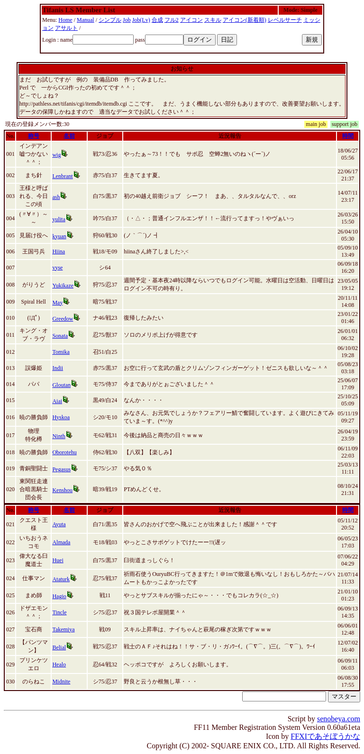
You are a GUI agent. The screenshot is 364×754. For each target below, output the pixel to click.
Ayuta (58, 524)
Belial (59, 647)
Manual (85, 20)
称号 (33, 136)
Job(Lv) (141, 20)
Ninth (58, 436)
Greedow (62, 318)
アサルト (66, 28)
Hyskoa (61, 417)
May (57, 302)
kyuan (59, 236)
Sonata (60, 335)
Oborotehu (64, 452)
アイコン (191, 20)
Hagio (59, 596)
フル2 (171, 20)
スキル (212, 20)
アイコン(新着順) (244, 20)
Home (65, 20)
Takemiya (63, 629)
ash (56, 197)
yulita (58, 219)
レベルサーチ (285, 20)
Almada (61, 542)
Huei (57, 560)
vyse (57, 267)
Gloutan (61, 385)
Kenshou (62, 490)
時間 (348, 136)
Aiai (57, 401)
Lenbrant (62, 176)
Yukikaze (62, 285)
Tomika (61, 352)
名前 (69, 136)
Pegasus (61, 469)
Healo (59, 664)
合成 (157, 20)
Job (127, 20)
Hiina (58, 251)
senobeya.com (338, 719)
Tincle (59, 612)
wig (56, 155)
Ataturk (61, 579)
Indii (57, 368)
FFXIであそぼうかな (325, 736)
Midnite (61, 681)
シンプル (110, 20)
